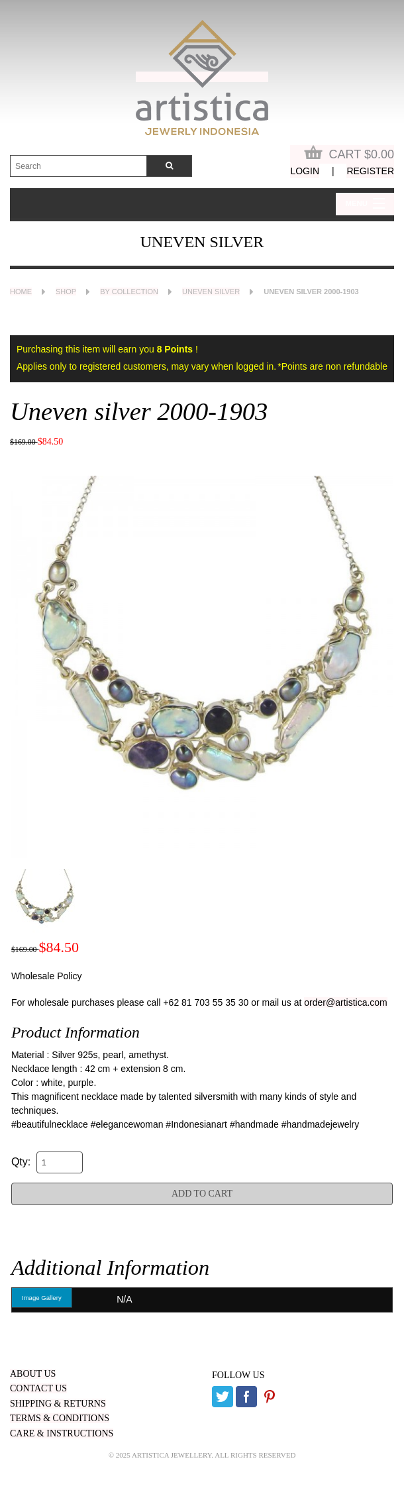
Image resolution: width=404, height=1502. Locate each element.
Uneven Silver (211, 291)
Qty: (20, 1161)
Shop (66, 291)
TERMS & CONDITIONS (59, 1418)
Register (370, 171)
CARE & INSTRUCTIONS (61, 1433)
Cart (349, 153)
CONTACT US (38, 1388)
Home (21, 291)
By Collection (129, 291)
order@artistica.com (345, 1002)
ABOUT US (33, 1374)
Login (304, 171)
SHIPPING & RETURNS (58, 1404)
